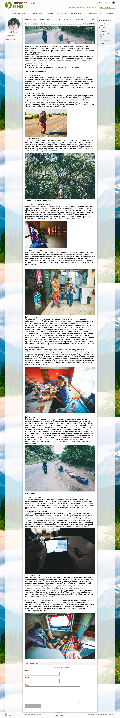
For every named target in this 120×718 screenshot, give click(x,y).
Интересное (76, 14)
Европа (101, 35)
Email (27, 678)
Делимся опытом (93, 14)
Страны (50, 14)
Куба (100, 36)
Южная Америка (104, 24)
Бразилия (102, 27)
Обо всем (102, 26)
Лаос (100, 38)
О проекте (91, 714)
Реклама (112, 714)
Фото (63, 19)
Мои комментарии (75, 19)
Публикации (40, 19)
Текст (27, 685)
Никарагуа (102, 31)
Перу (100, 29)
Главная (7, 13)
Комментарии (104, 41)
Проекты (109, 14)
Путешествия (36, 14)
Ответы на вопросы (105, 33)
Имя (26, 671)
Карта (101, 44)
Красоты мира (19, 14)
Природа (62, 14)
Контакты (89, 19)
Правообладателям (101, 714)
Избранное (52, 19)
